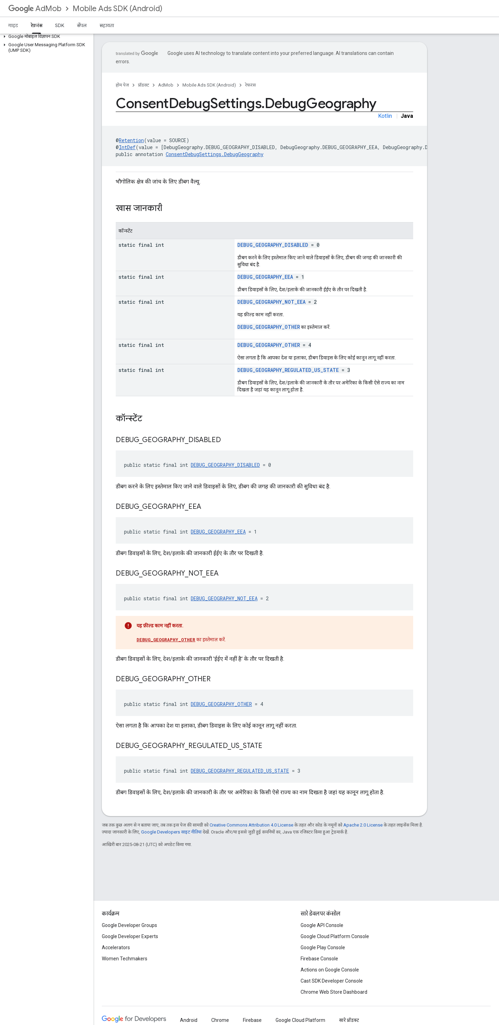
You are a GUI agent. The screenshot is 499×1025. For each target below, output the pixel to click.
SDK (59, 25)
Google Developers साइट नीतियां (171, 832)
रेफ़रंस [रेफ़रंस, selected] (36, 25)
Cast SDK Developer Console (332, 981)
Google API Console (322, 925)
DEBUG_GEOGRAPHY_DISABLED (272, 245)
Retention (131, 140)
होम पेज (122, 85)
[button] (45, 36)
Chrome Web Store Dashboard (334, 992)
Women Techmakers (124, 958)
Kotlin (385, 116)
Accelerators (116, 947)
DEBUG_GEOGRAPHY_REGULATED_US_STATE (288, 370)
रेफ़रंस (250, 85)
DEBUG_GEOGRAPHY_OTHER (268, 327)
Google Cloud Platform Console (335, 936)
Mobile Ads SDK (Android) (117, 8)
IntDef (127, 147)
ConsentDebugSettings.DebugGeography (214, 154)
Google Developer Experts (130, 936)
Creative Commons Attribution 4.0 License (251, 825)
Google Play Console (323, 947)
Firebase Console (319, 958)
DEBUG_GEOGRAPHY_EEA (265, 277)
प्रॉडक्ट (143, 85)
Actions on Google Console (330, 970)
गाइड (13, 25)
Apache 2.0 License (363, 825)
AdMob (35, 8)
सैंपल (82, 25)
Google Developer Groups (129, 925)
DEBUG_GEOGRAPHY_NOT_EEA (271, 302)
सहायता (106, 25)
